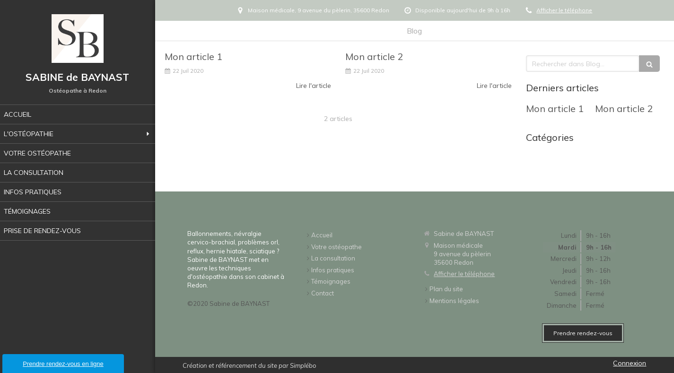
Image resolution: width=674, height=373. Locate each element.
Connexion (629, 363)
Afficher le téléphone (564, 10)
